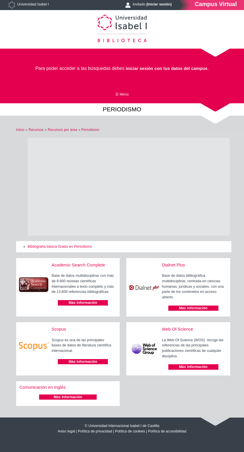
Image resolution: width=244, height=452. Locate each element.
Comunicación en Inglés (43, 387)
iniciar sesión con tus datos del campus (166, 68)
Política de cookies (130, 431)
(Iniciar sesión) (158, 4)
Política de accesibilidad (167, 431)
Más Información (82, 303)
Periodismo (90, 130)
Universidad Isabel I (33, 4)
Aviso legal (66, 431)
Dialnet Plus (173, 264)
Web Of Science (177, 329)
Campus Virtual (216, 4)
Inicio (20, 130)
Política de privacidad (95, 431)
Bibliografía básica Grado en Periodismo (60, 247)
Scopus (59, 329)
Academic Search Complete (78, 264)
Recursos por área (62, 130)
